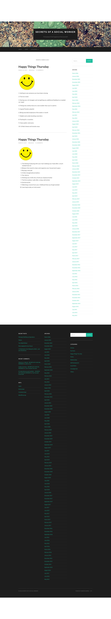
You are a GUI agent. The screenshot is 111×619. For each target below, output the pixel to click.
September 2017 (76, 237)
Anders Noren (85, 590)
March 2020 (75, 163)
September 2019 (76, 181)
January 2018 (75, 228)
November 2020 (76, 145)
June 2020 (74, 154)
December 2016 (76, 264)
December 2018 (76, 204)
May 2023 (74, 118)
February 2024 (75, 112)
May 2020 (74, 157)
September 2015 (76, 303)
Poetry (72, 356)
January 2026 (75, 76)
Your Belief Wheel (22, 343)
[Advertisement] (55, 11)
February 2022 (75, 130)
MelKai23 (31, 70)
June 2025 (74, 91)
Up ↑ (91, 590)
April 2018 (74, 225)
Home (26, 49)
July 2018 (74, 216)
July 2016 (74, 273)
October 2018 (75, 210)
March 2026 (75, 73)
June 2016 (74, 276)
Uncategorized (74, 368)
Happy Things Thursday (35, 66)
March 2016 (75, 285)
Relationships (73, 359)
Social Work (73, 365)
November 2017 (76, 234)
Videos (72, 371)
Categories (34, 49)
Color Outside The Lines (31, 368)
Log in (19, 386)
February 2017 (75, 258)
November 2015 (76, 297)
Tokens (20, 340)
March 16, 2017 (22, 70)
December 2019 (76, 171)
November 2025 (76, 82)
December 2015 (76, 294)
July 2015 (74, 309)
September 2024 (76, 106)
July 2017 (74, 243)
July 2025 (74, 88)
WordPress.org (22, 395)
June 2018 (74, 219)
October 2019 (75, 178)
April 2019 (74, 195)
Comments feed (22, 392)
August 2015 (75, 306)
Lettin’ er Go (28, 363)
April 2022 (74, 127)
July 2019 (74, 186)
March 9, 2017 (22, 143)
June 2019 (74, 189)
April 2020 (74, 160)
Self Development (74, 362)
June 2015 (74, 312)
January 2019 (75, 201)
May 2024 (74, 109)
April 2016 (74, 282)
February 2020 (75, 166)
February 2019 (75, 198)
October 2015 (75, 300)
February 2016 (75, 288)
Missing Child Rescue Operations (26, 337)
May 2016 (74, 279)
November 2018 (76, 207)
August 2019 (75, 184)
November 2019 (76, 174)
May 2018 (74, 222)
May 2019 (74, 192)
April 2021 (74, 136)
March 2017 (75, 255)
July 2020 (74, 151)
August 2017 (75, 240)
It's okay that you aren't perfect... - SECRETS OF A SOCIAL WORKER (29, 372)
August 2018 (75, 213)
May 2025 (74, 94)
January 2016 (75, 291)
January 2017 (75, 261)
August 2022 (75, 124)
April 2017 (74, 252)
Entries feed (21, 389)
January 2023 (75, 121)
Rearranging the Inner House (25, 346)
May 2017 (74, 249)
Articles (72, 347)
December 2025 (76, 79)
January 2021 (75, 139)
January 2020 (75, 169)
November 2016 (76, 267)
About (20, 49)
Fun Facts (72, 350)
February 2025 (75, 103)
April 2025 (74, 97)
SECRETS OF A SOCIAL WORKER (55, 32)
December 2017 (76, 231)
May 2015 (74, 315)
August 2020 (75, 148)
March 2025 (75, 100)
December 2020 (76, 142)
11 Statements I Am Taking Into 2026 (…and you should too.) (29, 349)
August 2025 (75, 85)
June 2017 (74, 246)
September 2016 (76, 270)
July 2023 (74, 115)
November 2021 (76, 133)
